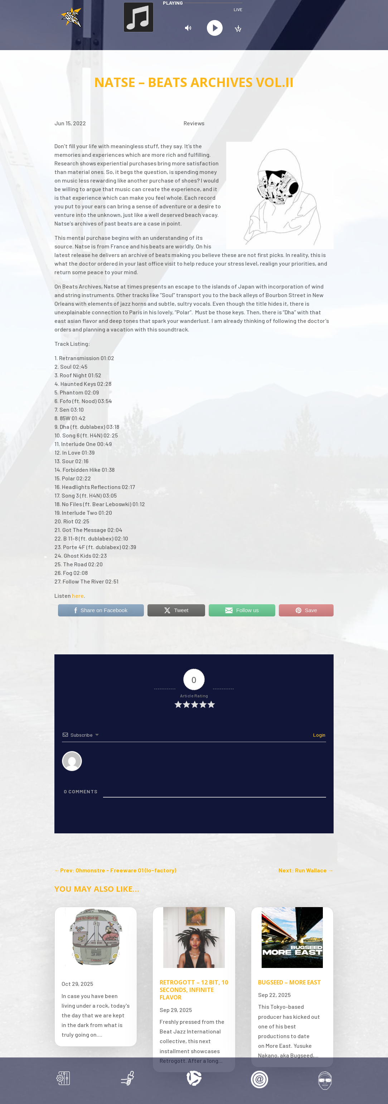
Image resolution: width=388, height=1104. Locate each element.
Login (318, 735)
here (78, 595)
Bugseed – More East (289, 982)
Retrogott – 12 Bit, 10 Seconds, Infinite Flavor (194, 989)
